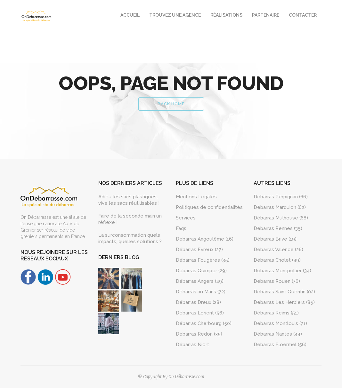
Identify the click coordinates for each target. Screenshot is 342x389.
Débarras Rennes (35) (278, 229)
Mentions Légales (196, 198)
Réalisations (226, 15)
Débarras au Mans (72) (200, 293)
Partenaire (265, 15)
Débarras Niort (192, 345)
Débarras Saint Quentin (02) (284, 293)
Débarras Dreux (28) (198, 303)
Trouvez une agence (175, 15)
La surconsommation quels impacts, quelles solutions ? (130, 239)
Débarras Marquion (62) (280, 208)
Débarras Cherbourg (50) (204, 324)
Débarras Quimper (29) (201, 271)
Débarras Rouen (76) (277, 282)
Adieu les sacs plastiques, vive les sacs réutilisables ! (128, 201)
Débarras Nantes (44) (278, 335)
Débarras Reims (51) (276, 314)
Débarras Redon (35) (199, 335)
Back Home (171, 104)
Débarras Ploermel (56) (280, 345)
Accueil (130, 15)
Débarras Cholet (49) (277, 261)
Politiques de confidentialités (209, 208)
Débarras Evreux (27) (199, 250)
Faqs (181, 229)
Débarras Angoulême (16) (204, 240)
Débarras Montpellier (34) (282, 271)
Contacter (303, 15)
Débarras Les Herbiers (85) (284, 303)
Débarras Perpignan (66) (281, 198)
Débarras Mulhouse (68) (281, 219)
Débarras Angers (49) (200, 282)
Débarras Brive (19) (275, 240)
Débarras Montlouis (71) (280, 324)
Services (186, 219)
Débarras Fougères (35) (203, 261)
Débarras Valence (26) (278, 250)
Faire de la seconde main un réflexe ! (130, 220)
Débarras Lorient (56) (200, 314)
